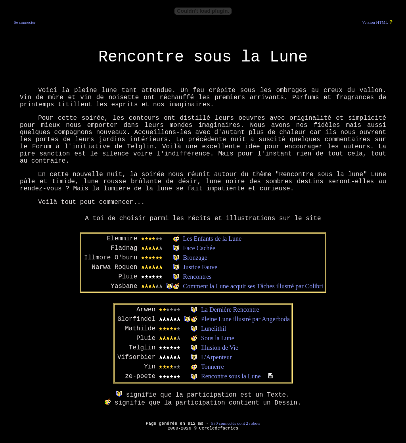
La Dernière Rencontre (230, 309)
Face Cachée (199, 248)
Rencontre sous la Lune (231, 376)
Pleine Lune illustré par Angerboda (245, 319)
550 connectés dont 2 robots (235, 423)
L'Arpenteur (216, 357)
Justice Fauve (200, 267)
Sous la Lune (217, 338)
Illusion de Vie (219, 347)
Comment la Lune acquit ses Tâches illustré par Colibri (253, 286)
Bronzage (195, 257)
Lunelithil (213, 328)
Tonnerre (212, 366)
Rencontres (197, 276)
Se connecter (25, 22)
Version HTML (375, 22)
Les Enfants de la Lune (212, 238)
